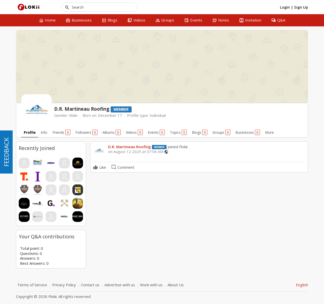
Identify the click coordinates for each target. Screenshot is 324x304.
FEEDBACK (6, 152)
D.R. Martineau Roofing (129, 146)
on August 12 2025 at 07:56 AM (135, 151)
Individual (158, 115)
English (302, 284)
